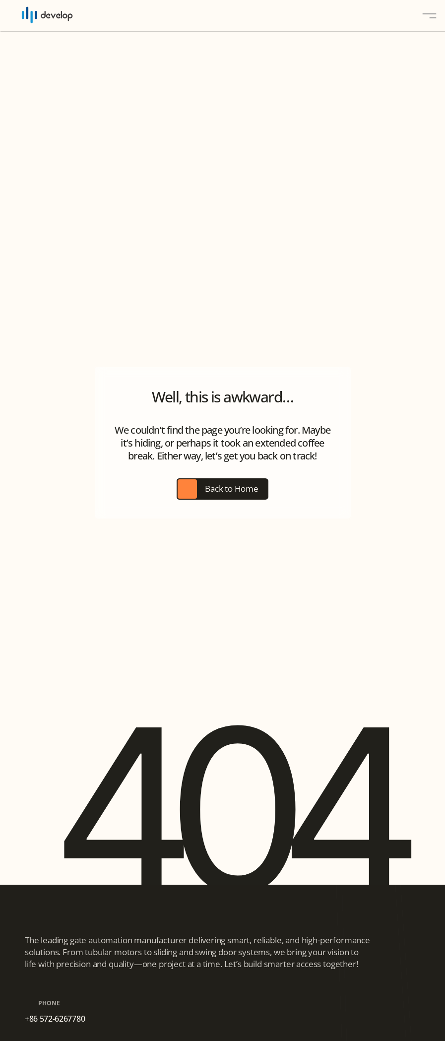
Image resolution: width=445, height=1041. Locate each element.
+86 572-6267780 (55, 1018)
